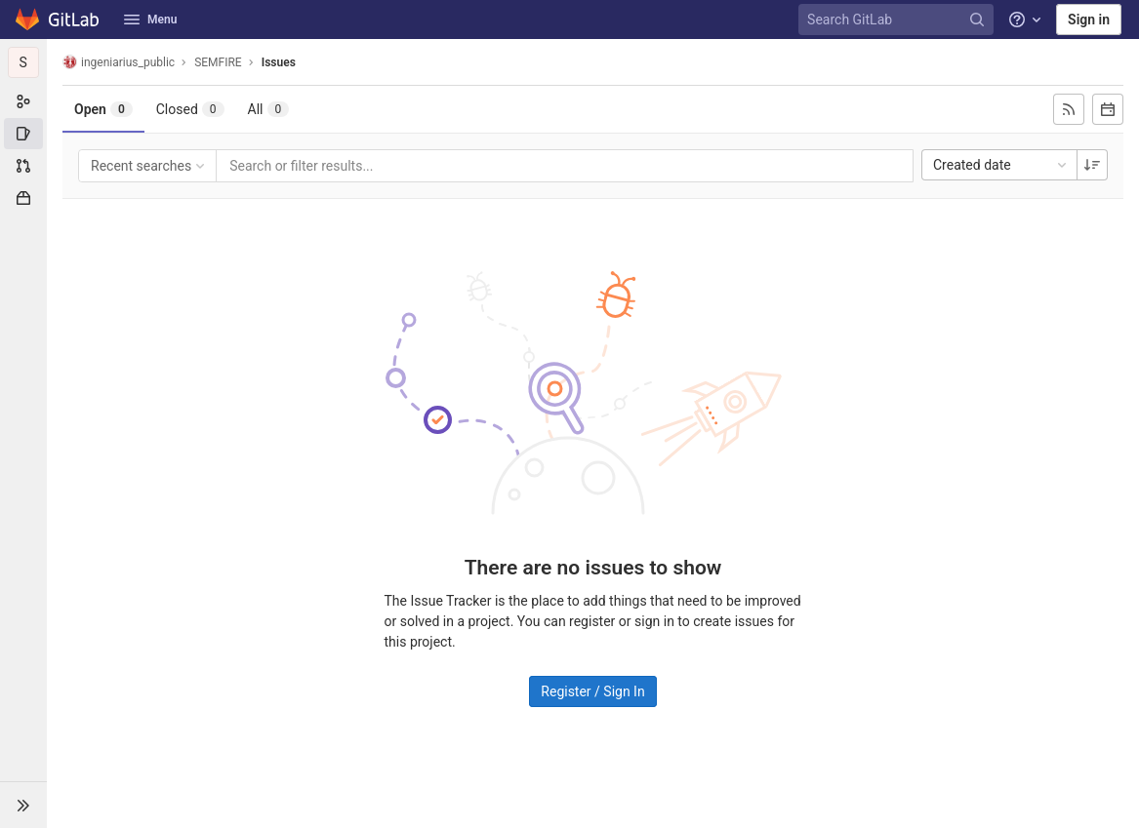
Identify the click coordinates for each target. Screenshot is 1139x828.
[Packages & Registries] (23, 198)
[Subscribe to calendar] (1107, 109)
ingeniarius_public (118, 62)
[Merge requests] (23, 165)
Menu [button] (150, 19)
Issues (279, 62)
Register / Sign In (592, 691)
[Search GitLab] (899, 20)
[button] (23, 804)
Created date (1001, 165)
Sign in (1089, 19)
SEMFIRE (218, 62)
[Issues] (23, 133)
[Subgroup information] (23, 101)
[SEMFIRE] (23, 62)
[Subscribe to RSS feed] (1068, 109)
